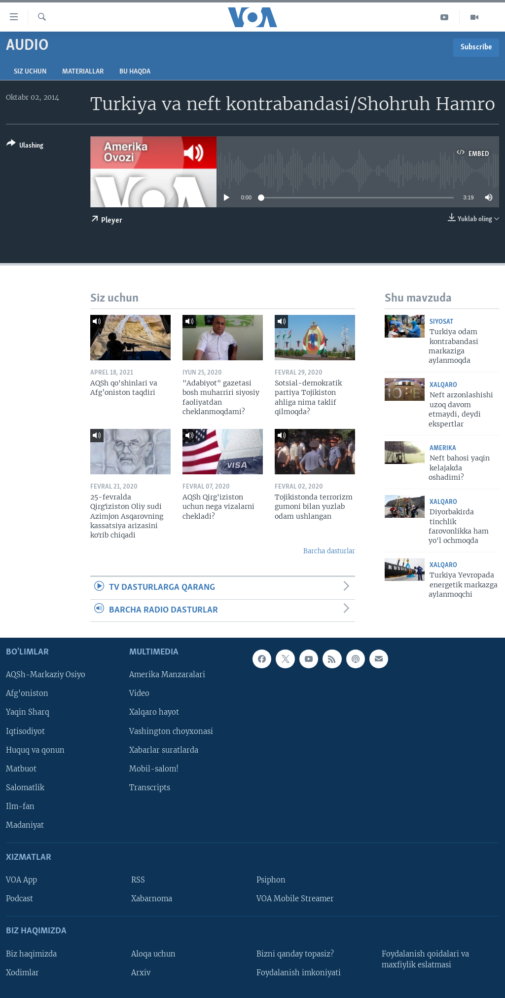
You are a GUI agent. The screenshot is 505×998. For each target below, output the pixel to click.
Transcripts (149, 787)
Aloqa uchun (153, 954)
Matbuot (21, 769)
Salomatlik (25, 787)
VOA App (21, 880)
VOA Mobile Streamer (295, 898)
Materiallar (83, 72)
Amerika (443, 448)
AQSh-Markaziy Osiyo (45, 674)
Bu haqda (134, 72)
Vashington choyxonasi (171, 731)
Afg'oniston (27, 694)
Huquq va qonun (35, 750)
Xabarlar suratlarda (163, 750)
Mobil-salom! (154, 769)
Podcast (19, 898)
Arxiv (140, 972)
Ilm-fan (20, 806)
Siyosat (441, 322)
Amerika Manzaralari (167, 674)
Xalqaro (443, 385)
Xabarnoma (151, 898)
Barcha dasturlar (329, 551)
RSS (138, 880)
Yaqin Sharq (27, 712)
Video (139, 694)
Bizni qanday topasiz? (295, 954)
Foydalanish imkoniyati (298, 972)
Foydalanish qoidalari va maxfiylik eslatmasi (425, 959)
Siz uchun (30, 72)
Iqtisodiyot (25, 731)
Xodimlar (22, 972)
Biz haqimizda (31, 954)
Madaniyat (25, 825)
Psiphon (271, 880)
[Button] (24, 146)
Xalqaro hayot (154, 712)
